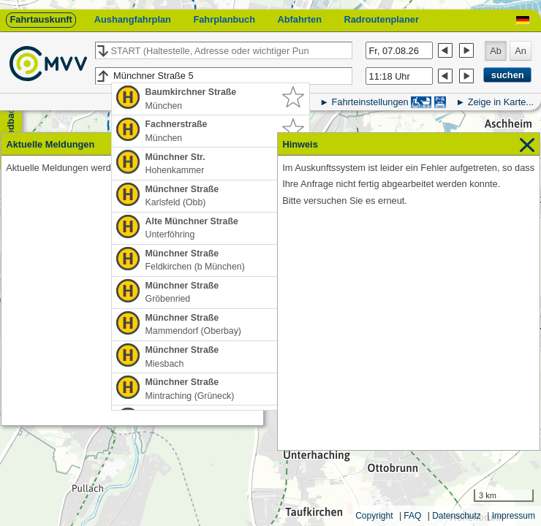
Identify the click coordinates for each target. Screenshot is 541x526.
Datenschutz (456, 516)
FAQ (412, 516)
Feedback (10, 124)
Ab (496, 50)
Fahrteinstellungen (369, 101)
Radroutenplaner (381, 19)
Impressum (513, 516)
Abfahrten (300, 19)
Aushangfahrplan (132, 19)
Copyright (374, 516)
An (520, 50)
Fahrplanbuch (224, 19)
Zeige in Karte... (501, 101)
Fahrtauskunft (41, 19)
